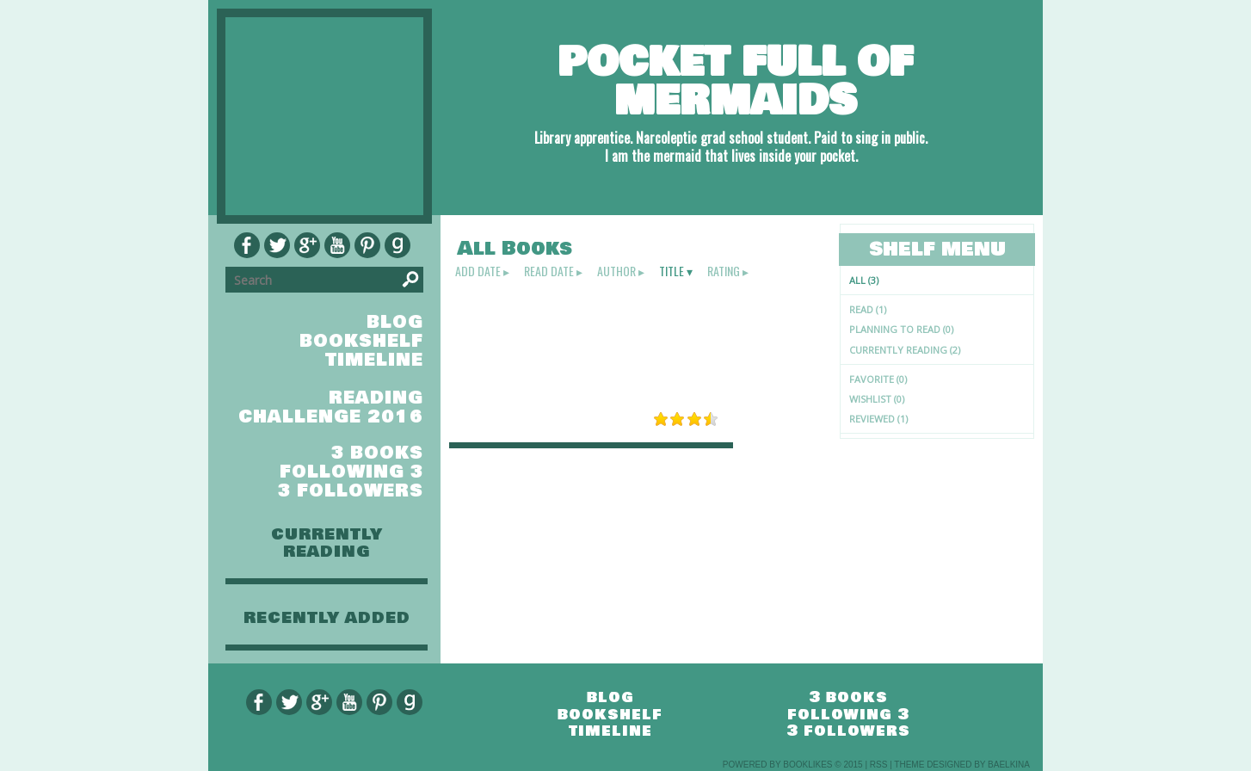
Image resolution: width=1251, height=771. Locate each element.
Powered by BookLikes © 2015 (793, 764)
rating (723, 271)
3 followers (350, 491)
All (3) (863, 280)
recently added (326, 618)
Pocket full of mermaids (735, 81)
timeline (374, 360)
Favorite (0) (878, 379)
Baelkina (1009, 764)
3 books (377, 453)
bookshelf (361, 341)
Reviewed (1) (878, 418)
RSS (879, 764)
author (616, 271)
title (671, 271)
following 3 (351, 472)
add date (478, 271)
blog (395, 322)
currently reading (327, 543)
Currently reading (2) (904, 349)
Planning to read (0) (901, 329)
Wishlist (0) (876, 398)
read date (549, 271)
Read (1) (867, 309)
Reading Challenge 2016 (330, 407)
